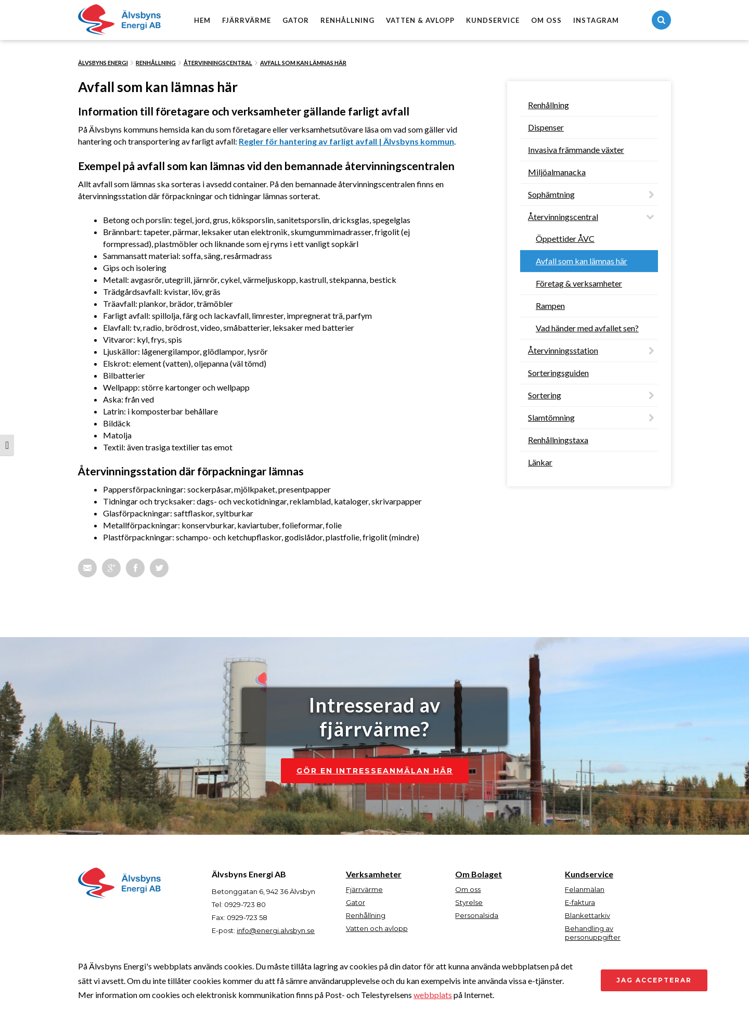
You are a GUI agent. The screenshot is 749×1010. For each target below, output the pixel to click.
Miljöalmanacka (557, 172)
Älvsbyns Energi (103, 62)
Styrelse (469, 902)
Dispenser (546, 127)
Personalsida (476, 915)
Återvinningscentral (218, 62)
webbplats (433, 995)
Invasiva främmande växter (576, 149)
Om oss (546, 20)
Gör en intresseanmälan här (374, 770)
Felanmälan (584, 889)
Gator (295, 20)
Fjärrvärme (246, 20)
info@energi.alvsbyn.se (276, 930)
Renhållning (347, 20)
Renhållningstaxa (558, 440)
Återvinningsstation (563, 350)
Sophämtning (551, 194)
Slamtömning (551, 417)
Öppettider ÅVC (565, 238)
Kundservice (493, 20)
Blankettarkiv (587, 915)
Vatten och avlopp (377, 928)
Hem (202, 20)
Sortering (544, 395)
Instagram (596, 20)
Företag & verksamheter (579, 283)
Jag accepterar (654, 980)
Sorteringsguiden (558, 373)
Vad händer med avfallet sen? (587, 328)
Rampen (550, 305)
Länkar (540, 462)
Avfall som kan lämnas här (303, 62)
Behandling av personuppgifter (593, 932)
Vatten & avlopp (420, 20)
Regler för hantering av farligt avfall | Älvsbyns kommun (346, 141)
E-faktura (580, 902)
